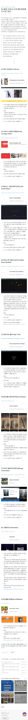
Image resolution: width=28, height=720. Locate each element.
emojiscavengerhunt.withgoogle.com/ (9, 137)
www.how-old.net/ (5, 603)
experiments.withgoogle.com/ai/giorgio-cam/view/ (13, 338)
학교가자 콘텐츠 (5, 659)
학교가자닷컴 (4, 715)
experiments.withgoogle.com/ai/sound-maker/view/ (12, 192)
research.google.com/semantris (8, 531)
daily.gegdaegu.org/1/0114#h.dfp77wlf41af (15, 324)
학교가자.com (5, 713)
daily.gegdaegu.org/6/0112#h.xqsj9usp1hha (13, 640)
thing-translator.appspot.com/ (7, 400)
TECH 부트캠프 (13, 659)
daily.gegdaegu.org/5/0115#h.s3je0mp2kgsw (14, 589)
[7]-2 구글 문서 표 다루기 (6, 662)
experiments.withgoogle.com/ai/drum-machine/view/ (13, 266)
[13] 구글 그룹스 (5, 672)
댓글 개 (2, 707)
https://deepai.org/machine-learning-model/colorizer (12, 474)
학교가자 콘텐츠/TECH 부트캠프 (8, 7)
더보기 (25, 678)
